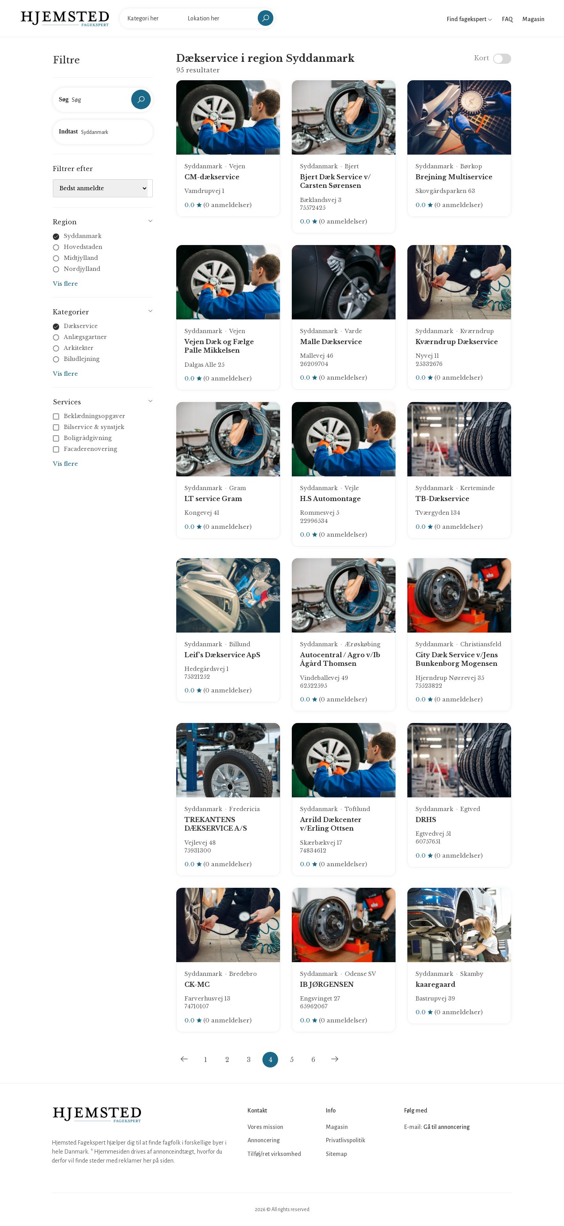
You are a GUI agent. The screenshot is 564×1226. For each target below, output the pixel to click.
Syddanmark (82, 236)
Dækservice (81, 326)
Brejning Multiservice (454, 177)
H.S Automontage (330, 499)
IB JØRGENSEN (327, 984)
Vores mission (265, 1127)
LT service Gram (213, 499)
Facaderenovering (85, 449)
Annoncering (264, 1140)
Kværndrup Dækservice (457, 342)
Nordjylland (82, 268)
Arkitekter (79, 348)
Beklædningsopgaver (89, 416)
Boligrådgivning (83, 438)
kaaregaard (436, 984)
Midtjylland (81, 257)
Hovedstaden (83, 247)
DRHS (426, 820)
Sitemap (336, 1154)
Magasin (533, 19)
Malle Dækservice (331, 342)
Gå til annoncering (446, 1127)
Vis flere (65, 283)
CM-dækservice (211, 177)
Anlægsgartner (85, 337)
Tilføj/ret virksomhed (274, 1154)
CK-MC (197, 984)
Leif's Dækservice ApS (222, 655)
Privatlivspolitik (345, 1140)
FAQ (507, 19)
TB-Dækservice (442, 499)
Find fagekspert (469, 19)
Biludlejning (81, 358)
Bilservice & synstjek (89, 427)
